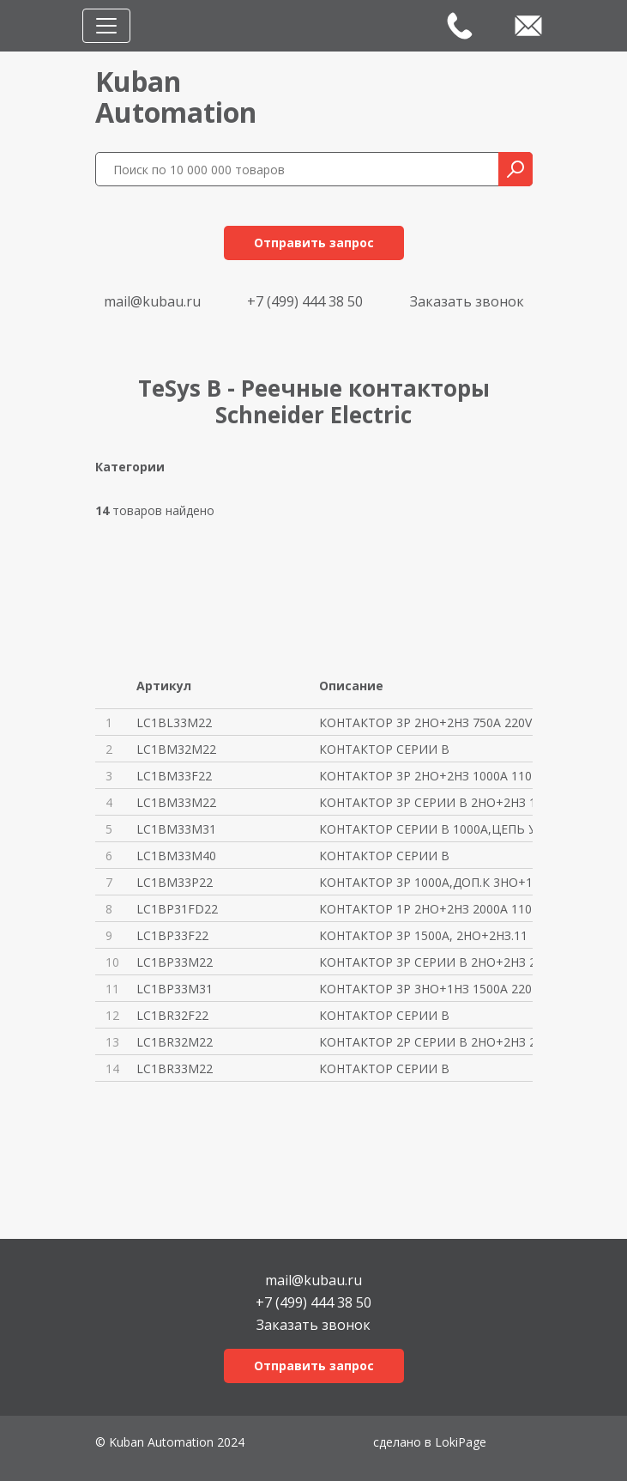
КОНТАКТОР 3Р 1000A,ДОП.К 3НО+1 (426, 882)
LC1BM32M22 (176, 749)
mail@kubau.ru (152, 301)
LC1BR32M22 (174, 1042)
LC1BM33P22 (174, 882)
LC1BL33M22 (174, 722)
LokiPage (460, 1442)
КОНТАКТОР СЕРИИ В (384, 749)
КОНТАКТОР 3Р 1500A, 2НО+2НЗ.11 (423, 935)
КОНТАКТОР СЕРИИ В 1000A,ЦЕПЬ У (426, 829)
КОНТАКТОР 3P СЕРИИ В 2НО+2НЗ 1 (426, 802)
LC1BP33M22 (174, 962)
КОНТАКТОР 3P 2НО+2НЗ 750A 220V (425, 722)
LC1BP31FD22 (177, 909)
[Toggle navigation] (106, 26)
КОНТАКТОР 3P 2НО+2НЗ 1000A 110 (425, 776)
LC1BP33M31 (174, 988)
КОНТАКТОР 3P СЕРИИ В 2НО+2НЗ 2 (426, 962)
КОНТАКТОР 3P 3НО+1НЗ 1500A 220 (425, 988)
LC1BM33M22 (176, 802)
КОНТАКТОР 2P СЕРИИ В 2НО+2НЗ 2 (426, 1042)
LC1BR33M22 (174, 1068)
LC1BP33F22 (172, 935)
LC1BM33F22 (174, 776)
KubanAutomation (175, 96)
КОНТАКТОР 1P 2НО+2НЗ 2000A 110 (425, 909)
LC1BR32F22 (172, 1015)
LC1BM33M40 (176, 855)
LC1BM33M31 (176, 829)
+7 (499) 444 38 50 (305, 301)
